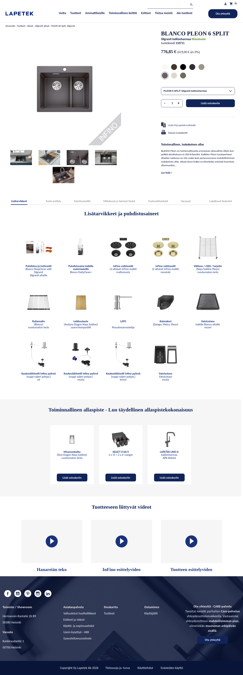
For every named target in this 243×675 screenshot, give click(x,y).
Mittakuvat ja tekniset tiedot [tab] (119, 201)
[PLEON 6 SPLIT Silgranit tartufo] (201, 67)
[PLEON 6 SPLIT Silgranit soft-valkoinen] (174, 76)
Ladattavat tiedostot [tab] (220, 201)
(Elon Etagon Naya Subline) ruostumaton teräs (72, 455)
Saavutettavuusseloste (77, 638)
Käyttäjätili (151, 613)
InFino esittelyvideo (121, 546)
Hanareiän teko (51, 546)
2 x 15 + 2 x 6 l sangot (121, 453)
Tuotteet (109, 613)
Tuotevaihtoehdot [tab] (158, 201)
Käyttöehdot (145, 668)
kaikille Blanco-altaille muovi (208, 324)
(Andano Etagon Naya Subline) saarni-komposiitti (81, 324)
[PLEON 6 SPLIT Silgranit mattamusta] (183, 67)
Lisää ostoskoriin (210, 103)
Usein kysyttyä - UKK (76, 632)
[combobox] (198, 91)
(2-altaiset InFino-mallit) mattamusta (123, 269)
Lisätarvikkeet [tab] (19, 201)
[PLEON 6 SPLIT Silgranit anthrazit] (192, 67)
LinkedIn (47, 593)
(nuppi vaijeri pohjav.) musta (81, 376)
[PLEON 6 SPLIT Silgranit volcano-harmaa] (183, 76)
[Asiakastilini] (225, 3)
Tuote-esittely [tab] (53, 201)
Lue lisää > (166, 172)
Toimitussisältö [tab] (82, 201)
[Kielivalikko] (236, 3)
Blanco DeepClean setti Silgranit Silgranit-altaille (38, 270)
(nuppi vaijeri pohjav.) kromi (123, 376)
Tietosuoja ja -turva (117, 668)
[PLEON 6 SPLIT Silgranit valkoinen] (165, 67)
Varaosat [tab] (186, 201)
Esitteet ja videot (74, 620)
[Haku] (170, 5)
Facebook (7, 593)
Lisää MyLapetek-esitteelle (182, 125)
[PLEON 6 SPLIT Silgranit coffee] (174, 67)
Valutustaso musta (165, 376)
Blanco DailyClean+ (80, 269)
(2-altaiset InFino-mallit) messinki (165, 269)
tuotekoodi (168, 43)
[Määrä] (172, 103)
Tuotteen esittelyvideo (191, 546)
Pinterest (27, 593)
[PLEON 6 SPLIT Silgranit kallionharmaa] (165, 76)
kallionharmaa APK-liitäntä (169, 455)
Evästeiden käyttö (172, 668)
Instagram (37, 593)
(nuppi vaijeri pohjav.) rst (38, 376)
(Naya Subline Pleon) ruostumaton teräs (208, 269)
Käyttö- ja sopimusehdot (78, 626)
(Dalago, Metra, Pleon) (165, 323)
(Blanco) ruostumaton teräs (38, 324)
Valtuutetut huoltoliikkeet (79, 613)
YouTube (17, 593)
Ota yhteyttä (223, 13)
